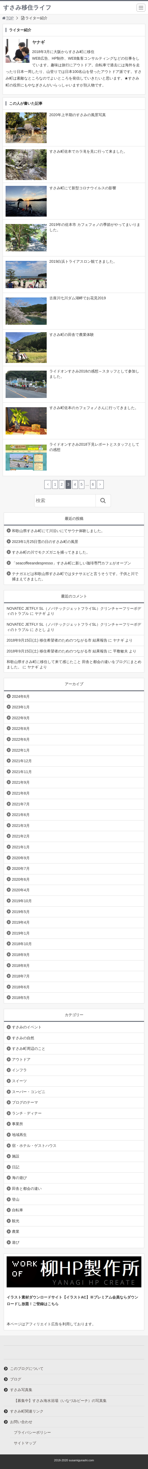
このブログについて (26, 1368)
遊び (15, 1242)
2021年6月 (21, 815)
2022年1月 (21, 750)
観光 (15, 1221)
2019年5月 (21, 912)
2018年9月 (21, 955)
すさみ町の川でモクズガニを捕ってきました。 (51, 552)
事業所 (17, 1124)
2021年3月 (21, 825)
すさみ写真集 (21, 1390)
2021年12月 (22, 761)
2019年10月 (22, 901)
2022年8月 (21, 728)
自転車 (17, 1210)
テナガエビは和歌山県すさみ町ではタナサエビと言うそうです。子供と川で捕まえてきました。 (75, 576)
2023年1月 (21, 707)
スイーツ (19, 1081)
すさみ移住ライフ (27, 7)
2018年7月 (21, 976)
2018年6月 (21, 987)
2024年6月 (21, 696)
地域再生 (19, 1135)
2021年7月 (21, 804)
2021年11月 (22, 772)
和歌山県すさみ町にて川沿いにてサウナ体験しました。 (58, 531)
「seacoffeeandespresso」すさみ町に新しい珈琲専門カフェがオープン (71, 563)
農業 (15, 1231)
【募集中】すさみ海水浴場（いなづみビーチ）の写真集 (60, 1400)
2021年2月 (21, 836)
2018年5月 (21, 998)
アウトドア (21, 1059)
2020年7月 (21, 868)
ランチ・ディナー (27, 1113)
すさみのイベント (27, 1027)
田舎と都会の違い (27, 1188)
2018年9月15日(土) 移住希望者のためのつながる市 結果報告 (57, 640)
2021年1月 (21, 847)
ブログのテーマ (25, 1102)
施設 (15, 1156)
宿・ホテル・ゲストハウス (34, 1145)
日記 (15, 1167)
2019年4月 (21, 922)
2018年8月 (21, 965)
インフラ (19, 1070)
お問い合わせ (21, 1422)
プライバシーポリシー (32, 1432)
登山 (15, 1199)
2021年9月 (21, 782)
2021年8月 (21, 793)
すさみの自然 (23, 1038)
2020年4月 (21, 890)
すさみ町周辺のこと (28, 1048)
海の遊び (19, 1178)
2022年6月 (21, 739)
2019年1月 (21, 933)
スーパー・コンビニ (28, 1092)
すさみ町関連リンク (26, 1411)
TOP (7, 18)
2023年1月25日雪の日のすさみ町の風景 (45, 542)
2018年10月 (22, 944)
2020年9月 (21, 858)
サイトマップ (25, 1443)
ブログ (15, 1379)
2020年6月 (21, 879)
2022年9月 (21, 718)
